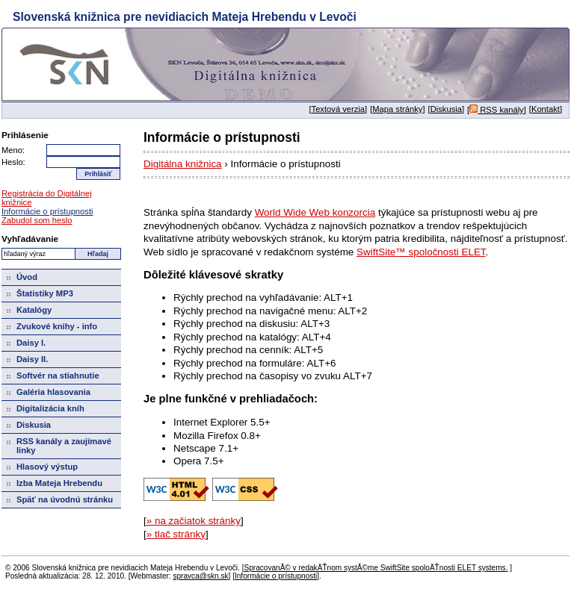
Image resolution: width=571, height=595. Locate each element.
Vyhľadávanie (29, 238)
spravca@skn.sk (200, 576)
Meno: (13, 150)
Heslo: (13, 162)
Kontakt (545, 109)
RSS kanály (496, 109)
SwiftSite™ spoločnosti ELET (421, 252)
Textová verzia (338, 109)
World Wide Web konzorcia (315, 212)
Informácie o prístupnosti (47, 211)
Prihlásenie (25, 135)
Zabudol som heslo (36, 220)
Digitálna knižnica (182, 163)
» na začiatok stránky (193, 520)
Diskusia (446, 109)
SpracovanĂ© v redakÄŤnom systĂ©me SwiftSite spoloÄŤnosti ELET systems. (375, 568)
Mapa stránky (397, 109)
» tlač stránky (176, 534)
